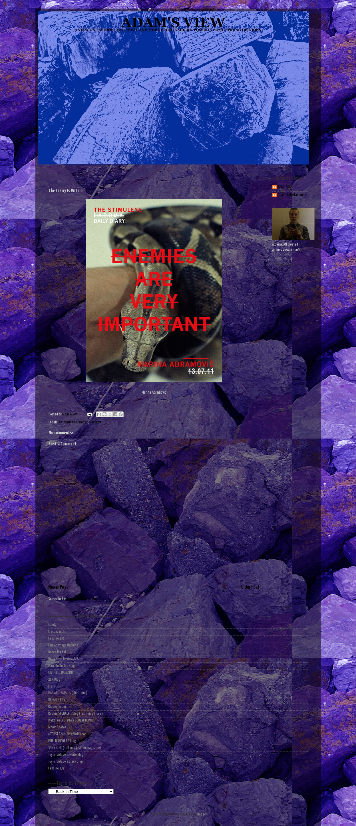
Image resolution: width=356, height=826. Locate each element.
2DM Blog (54, 680)
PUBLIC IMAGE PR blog (62, 741)
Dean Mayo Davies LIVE (63, 659)
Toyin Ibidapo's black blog (65, 761)
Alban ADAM (285, 187)
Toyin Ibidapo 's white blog (65, 755)
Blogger (201, 814)
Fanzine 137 (56, 638)
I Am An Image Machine (63, 645)
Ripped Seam (57, 707)
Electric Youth (57, 632)
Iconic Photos (57, 727)
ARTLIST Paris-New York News (67, 734)
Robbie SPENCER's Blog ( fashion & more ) (75, 714)
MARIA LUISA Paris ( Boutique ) (67, 693)
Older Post (250, 587)
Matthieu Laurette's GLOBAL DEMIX (70, 720)
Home (154, 587)
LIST (51, 686)
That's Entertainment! (292, 195)
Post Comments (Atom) (82, 599)
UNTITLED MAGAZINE (60, 673)
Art (61, 422)
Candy (52, 625)
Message (95, 422)
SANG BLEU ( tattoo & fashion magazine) (74, 748)
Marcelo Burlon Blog (61, 666)
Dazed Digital (57, 652)
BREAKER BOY (56, 700)
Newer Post (58, 587)
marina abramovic (76, 422)
